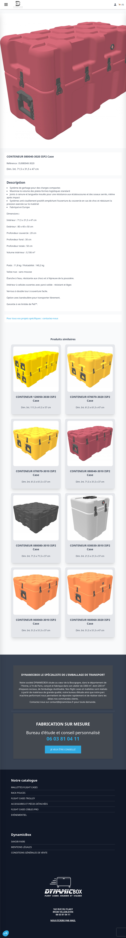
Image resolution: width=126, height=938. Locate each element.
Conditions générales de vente (29, 852)
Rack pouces (18, 792)
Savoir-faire (18, 841)
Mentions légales (21, 847)
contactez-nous (50, 318)
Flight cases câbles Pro (25, 809)
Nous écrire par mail (63, 920)
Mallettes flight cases (24, 787)
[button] (5, 933)
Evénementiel (19, 814)
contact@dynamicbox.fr (62, 702)
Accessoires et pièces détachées (29, 803)
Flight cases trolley (23, 798)
